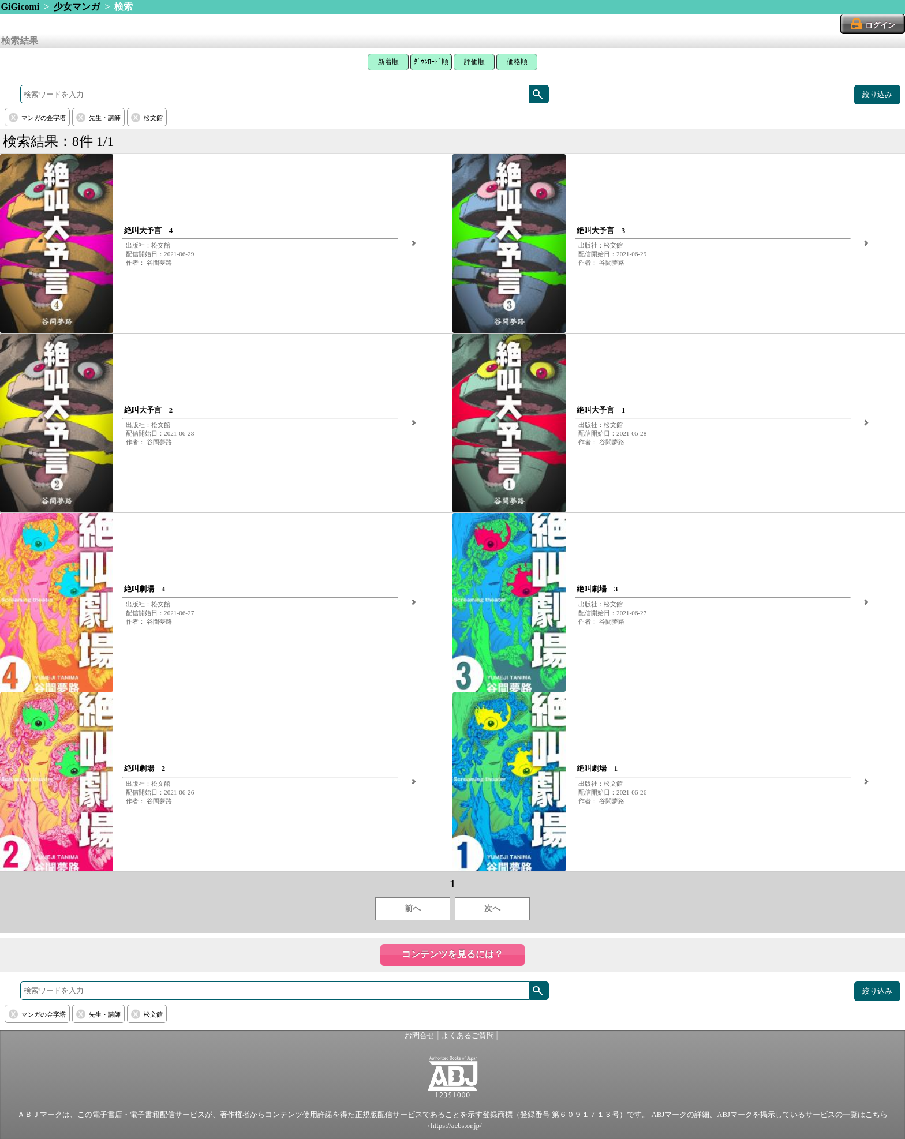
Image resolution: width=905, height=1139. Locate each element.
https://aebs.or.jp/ (456, 1126)
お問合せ (420, 1036)
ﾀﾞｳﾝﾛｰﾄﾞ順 (431, 62)
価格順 (517, 62)
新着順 (388, 62)
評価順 (474, 62)
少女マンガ (77, 7)
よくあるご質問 (468, 1036)
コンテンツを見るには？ (452, 954)
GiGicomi (20, 7)
